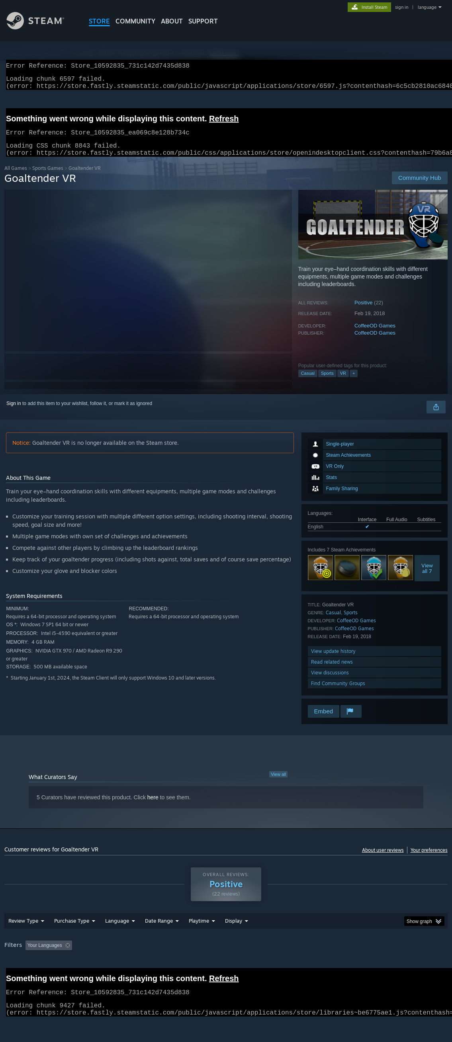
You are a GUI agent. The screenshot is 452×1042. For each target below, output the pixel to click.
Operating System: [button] (310, 966)
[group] (225, 966)
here (152, 807)
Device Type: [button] (413, 966)
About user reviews (383, 860)
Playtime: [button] (186, 966)
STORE (99, 21)
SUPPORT (203, 21)
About (172, 21)
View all (278, 783)
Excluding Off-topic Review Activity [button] (125, 966)
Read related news (332, 671)
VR (343, 382)
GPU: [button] (378, 966)
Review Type (23, 941)
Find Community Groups (338, 693)
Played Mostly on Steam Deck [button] (244, 966)
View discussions (330, 682)
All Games (15, 178)
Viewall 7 (427, 578)
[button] (31, 966)
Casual (308, 382)
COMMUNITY (135, 21)
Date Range (159, 941)
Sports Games (47, 178)
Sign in (13, 413)
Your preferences (429, 860)
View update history (333, 661)
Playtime (199, 941)
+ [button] (353, 382)
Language (117, 941)
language (427, 7)
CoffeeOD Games (374, 335)
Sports (327, 382)
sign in (401, 7)
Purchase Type (71, 941)
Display (233, 941)
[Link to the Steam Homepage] (41, 27)
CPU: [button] (351, 966)
